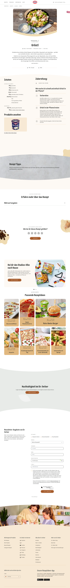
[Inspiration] (18, 2)
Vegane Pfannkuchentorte (27, 312)
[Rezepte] (6, 2)
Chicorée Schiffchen (11, 312)
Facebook (23, 540)
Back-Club (53, 542)
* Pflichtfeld (34, 496)
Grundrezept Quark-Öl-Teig (27, 341)
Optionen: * (33, 434)
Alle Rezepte (6, 540)
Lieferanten (38, 550)
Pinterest (23, 547)
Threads (23, 557)
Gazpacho (11, 341)
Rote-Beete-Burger (51, 312)
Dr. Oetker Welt (54, 545)
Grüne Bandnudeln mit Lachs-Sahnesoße (43, 341)
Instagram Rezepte (8, 547)
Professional (38, 562)
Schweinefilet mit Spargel (58, 341)
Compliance (38, 545)
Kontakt (37, 540)
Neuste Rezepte (7, 545)
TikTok (22, 552)
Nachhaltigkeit (38, 547)
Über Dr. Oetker (39, 542)
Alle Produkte (7, 542)
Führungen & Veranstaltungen (57, 547)
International (38, 557)
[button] (35, 38)
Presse (37, 552)
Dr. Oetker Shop (54, 540)
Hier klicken (48, 487)
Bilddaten (37, 559)
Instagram (23, 550)
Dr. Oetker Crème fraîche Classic (18, 110)
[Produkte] (12, 2)
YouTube (23, 545)
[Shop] (24, 2)
